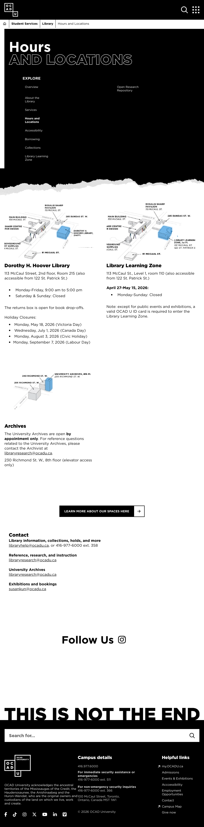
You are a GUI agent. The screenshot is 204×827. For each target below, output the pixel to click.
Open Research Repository (180, 88)
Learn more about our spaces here (96, 511)
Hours (30, 46)
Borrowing (84, 139)
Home (4, 24)
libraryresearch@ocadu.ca (28, 453)
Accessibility (86, 131)
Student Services (24, 23)
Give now (169, 812)
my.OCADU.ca (172, 766)
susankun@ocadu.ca (27, 588)
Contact (168, 800)
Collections (85, 148)
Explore (84, 78)
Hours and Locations (84, 120)
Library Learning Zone (89, 158)
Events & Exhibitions (177, 778)
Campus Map (172, 806)
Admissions (170, 772)
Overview (84, 87)
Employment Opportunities (172, 792)
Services (83, 110)
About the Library (84, 99)
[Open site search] (184, 9)
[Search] (192, 735)
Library (47, 23)
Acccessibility (172, 785)
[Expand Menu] (196, 9)
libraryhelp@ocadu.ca (29, 545)
